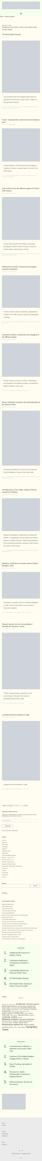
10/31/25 (3, 36)
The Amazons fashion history (9, 919)
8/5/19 (3, 568)
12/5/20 (3, 339)
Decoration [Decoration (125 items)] (34, 1009)
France (17, 106)
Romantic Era (24, 476)
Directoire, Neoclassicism (8, 862)
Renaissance (5, 853)
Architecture (32, 476)
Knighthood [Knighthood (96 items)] (31, 1015)
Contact (4, 1125)
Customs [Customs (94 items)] (21, 1009)
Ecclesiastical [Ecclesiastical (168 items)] (6, 1011)
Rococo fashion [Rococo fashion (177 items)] (29, 1025)
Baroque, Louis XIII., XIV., (8, 857)
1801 (7, 703)
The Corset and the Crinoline (9, 910)
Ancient (12, 106)
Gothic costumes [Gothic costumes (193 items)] (8, 1013)
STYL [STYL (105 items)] (15, 1027)
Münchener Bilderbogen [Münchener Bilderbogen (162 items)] (27, 1019)
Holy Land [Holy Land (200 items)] (5, 1015)
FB (22, 1151)
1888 (7, 321)
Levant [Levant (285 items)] (14, 1017)
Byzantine (4, 842)
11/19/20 (3, 406)
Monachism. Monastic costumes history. (12, 932)
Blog (3, 1142)
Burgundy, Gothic (6, 851)
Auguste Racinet (31, 175)
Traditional (24, 175)
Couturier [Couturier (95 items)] (4, 1009)
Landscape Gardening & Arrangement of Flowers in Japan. (19, 963)
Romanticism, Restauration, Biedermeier (12, 866)
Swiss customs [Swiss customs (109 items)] (21, 1027)
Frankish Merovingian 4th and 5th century (12, 926)
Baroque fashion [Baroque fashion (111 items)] (6, 1008)
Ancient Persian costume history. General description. (15, 915)
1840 (7, 612)
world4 (8, 36)
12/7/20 (3, 271)
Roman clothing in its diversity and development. (14, 938)
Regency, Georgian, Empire (9, 864)
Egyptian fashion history (8, 904)
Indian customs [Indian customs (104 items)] (13, 1015)
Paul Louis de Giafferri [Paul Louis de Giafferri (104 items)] (7, 1022)
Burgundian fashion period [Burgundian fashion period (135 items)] (28, 1008)
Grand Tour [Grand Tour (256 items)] (19, 1013)
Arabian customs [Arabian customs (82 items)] (12, 1004)
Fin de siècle (5, 872)
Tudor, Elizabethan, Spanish (9, 855)
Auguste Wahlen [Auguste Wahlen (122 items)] (22, 1006)
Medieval (4, 849)
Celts (15, 106)
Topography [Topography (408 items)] (31, 1027)
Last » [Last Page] (26, 805)
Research (4, 1144)
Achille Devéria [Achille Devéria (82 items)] (5, 1004)
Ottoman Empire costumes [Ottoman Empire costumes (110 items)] (25, 1021)
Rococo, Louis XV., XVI (7, 859)
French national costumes (9, 176)
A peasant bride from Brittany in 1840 (15, 715)
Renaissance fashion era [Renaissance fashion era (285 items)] (12, 1024)
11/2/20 (3, 494)
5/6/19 (3, 628)
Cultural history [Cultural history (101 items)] (14, 1009)
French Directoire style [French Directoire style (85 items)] (24, 1011)
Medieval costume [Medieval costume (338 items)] (10, 1019)
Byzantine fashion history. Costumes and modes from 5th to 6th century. (19, 928)
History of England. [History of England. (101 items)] (28, 1013)
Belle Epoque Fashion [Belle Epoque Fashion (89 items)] (15, 1008)
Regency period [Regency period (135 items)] (23, 1022)
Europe (17, 175)
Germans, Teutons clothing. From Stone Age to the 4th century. (17, 930)
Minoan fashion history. (7, 908)
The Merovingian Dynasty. (11, 34)
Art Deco (4, 877)
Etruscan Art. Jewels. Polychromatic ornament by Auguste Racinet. (20, 1074)
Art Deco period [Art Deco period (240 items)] (32, 1004)
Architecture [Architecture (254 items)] (21, 1004)
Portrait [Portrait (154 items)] (15, 1022)
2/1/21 (3, 124)
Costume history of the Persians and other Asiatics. (14, 923)
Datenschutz (5, 1133)
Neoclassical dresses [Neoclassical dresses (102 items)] (7, 1021)
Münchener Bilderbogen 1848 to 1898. (11, 934)
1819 (9, 175)
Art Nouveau (5, 874)
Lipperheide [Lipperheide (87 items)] (20, 1017)
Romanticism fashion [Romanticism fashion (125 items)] (7, 1027)
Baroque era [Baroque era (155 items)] (31, 1006)
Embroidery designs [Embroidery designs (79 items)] (15, 1011)
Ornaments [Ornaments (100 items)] (15, 1021)
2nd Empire (5, 868)
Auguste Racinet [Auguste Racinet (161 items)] (11, 1006)
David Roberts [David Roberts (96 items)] (27, 1009)
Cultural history (29, 106)
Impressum (4, 1136)
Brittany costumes (36, 253)
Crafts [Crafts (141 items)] (8, 1009)
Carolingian (5, 846)
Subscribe (7, 826)
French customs (35, 106)
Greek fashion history (7, 906)
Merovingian (5, 844)
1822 (7, 476)
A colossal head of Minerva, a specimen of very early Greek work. (20, 1048)
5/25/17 (3, 717)
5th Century (8, 106)
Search (4, 883)
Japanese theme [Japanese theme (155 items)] (23, 1015)
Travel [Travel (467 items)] (5, 1029)
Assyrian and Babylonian (8, 913)
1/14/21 (3, 193)
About (3, 1123)
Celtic (25, 106)
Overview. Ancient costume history (10, 936)
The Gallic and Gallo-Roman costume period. (13, 921)
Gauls (20, 106)
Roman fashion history (7, 917)
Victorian (4, 870)
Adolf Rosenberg (29, 253)
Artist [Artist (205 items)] (4, 1006)
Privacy (4, 1131)
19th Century (13, 175)
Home (1, 16)
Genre (18, 253)
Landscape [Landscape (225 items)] (6, 1017)
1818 (7, 175)
